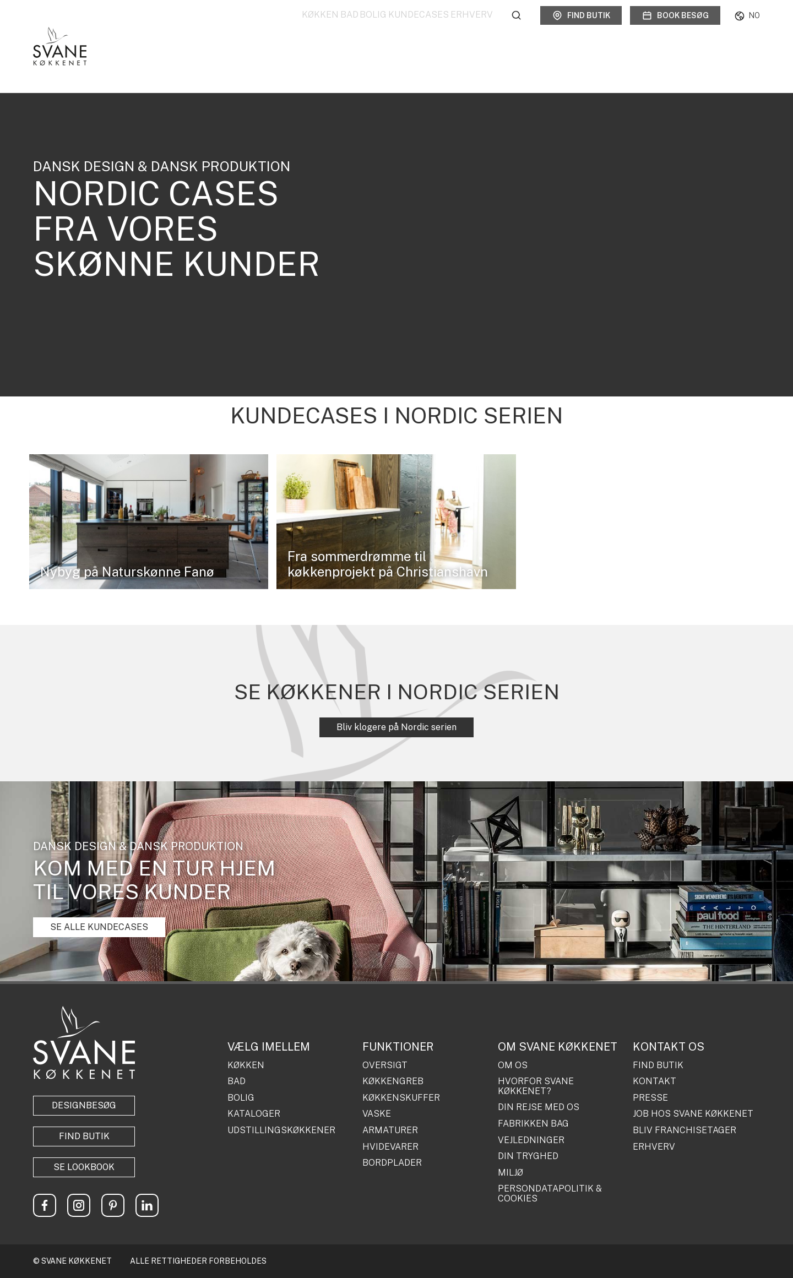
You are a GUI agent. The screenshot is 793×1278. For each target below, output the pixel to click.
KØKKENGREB (392, 1081)
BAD (236, 1081)
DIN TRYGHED (528, 1156)
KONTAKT (654, 1081)
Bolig (341, 27)
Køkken (255, 27)
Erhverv (471, 27)
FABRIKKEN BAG (533, 1124)
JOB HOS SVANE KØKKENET (693, 1114)
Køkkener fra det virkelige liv (163, 64)
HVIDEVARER (390, 1147)
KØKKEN (245, 1065)
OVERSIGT (385, 1065)
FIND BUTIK (658, 1065)
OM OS (513, 1065)
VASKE (376, 1114)
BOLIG (240, 1098)
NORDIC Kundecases (253, 64)
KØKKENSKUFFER (401, 1098)
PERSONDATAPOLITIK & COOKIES (550, 1193)
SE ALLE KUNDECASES (99, 927)
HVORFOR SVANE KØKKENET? (536, 1086)
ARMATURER (390, 1130)
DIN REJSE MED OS (538, 1107)
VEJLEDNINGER (531, 1140)
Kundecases (402, 27)
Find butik (581, 27)
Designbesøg (84, 1105)
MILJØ (510, 1173)
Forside (43, 64)
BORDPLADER (392, 1163)
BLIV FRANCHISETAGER (684, 1130)
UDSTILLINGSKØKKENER (281, 1130)
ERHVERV (654, 1147)
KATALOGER (253, 1114)
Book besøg (675, 27)
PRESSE (650, 1098)
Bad (301, 27)
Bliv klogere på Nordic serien (396, 727)
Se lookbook (84, 1167)
